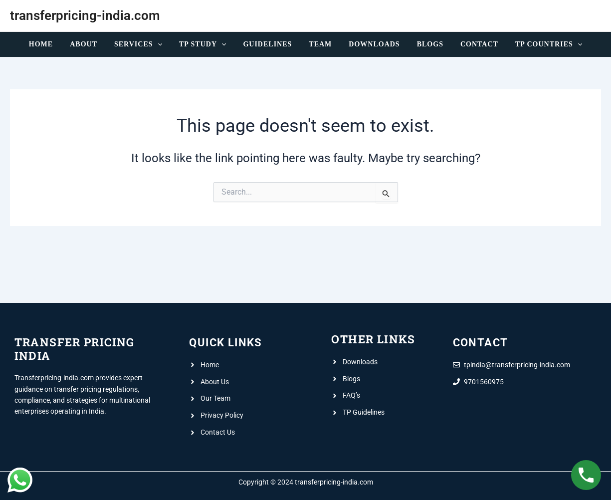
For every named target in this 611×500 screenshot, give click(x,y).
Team (318, 44)
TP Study (207, 44)
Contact (469, 44)
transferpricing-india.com (85, 15)
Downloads (369, 44)
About (94, 44)
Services (146, 44)
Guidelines (268, 44)
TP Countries (535, 44)
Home (54, 44)
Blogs (422, 44)
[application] (165, 44)
